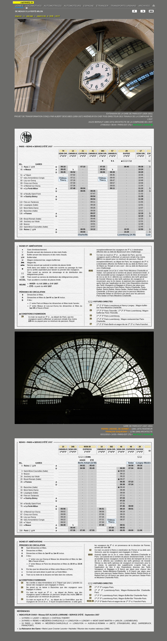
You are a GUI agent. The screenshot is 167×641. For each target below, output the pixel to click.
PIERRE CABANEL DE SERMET (115, 429)
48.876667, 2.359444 (141, 125)
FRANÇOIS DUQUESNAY (117, 432)
